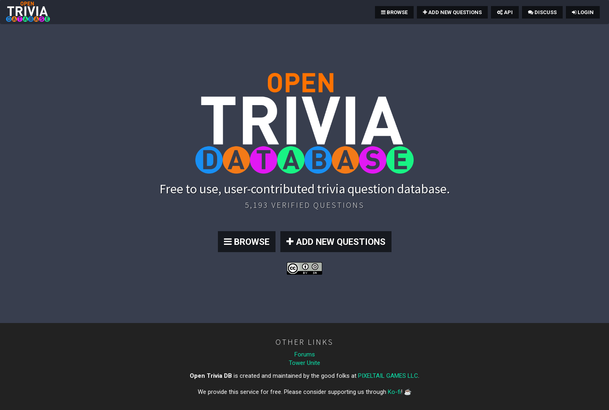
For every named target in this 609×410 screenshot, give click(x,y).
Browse (394, 12)
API (505, 12)
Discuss (542, 12)
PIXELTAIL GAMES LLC (388, 375)
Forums (304, 354)
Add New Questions (452, 12)
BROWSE (246, 241)
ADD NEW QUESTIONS (335, 241)
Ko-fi (394, 392)
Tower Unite (304, 363)
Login (583, 12)
